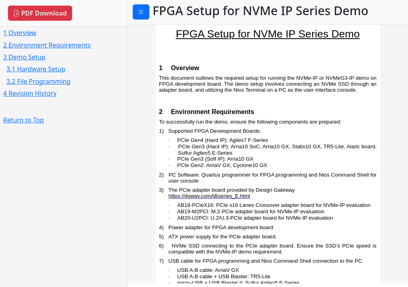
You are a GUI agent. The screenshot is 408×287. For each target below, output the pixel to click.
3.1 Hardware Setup (35, 69)
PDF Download (40, 13)
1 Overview (19, 32)
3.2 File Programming (38, 81)
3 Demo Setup (24, 57)
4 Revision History (30, 93)
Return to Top (23, 120)
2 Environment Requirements (46, 45)
